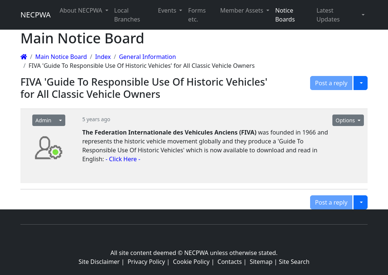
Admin (44, 120)
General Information (147, 57)
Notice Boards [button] (285, 14)
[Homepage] (23, 57)
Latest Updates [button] (328, 14)
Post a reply (331, 83)
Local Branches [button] (127, 14)
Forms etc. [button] (196, 14)
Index (103, 57)
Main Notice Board (61, 57)
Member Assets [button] (242, 10)
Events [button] (168, 10)
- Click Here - (123, 159)
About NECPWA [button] (82, 10)
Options (346, 120)
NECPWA (35, 15)
